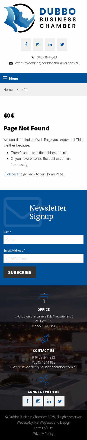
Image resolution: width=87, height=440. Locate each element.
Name (7, 232)
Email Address (14, 250)
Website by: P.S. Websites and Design (43, 422)
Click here (11, 174)
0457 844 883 (47, 57)
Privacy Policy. (43, 433)
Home (8, 89)
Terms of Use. (43, 428)
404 (24, 89)
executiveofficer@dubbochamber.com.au (47, 63)
